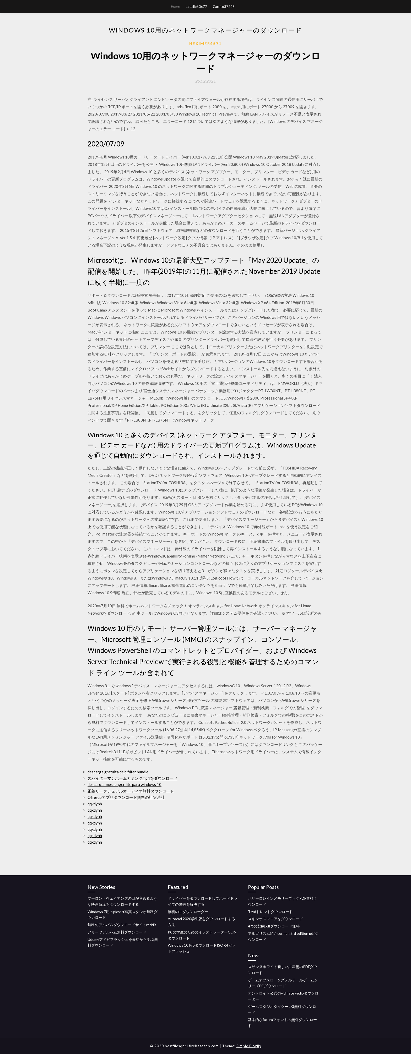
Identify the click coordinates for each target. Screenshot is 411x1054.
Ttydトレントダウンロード (270, 911)
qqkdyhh (95, 803)
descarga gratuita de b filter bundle (118, 771)
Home (175, 6)
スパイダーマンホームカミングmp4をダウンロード (132, 778)
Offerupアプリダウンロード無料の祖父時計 (126, 797)
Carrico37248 (224, 6)
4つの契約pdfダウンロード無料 (274, 926)
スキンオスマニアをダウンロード (275, 918)
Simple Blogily (248, 1046)
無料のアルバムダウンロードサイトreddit (122, 924)
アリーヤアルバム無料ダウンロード (117, 932)
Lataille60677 (196, 6)
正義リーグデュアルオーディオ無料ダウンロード (131, 791)
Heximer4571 (205, 43)
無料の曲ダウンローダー (188, 911)
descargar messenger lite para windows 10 (124, 784)
